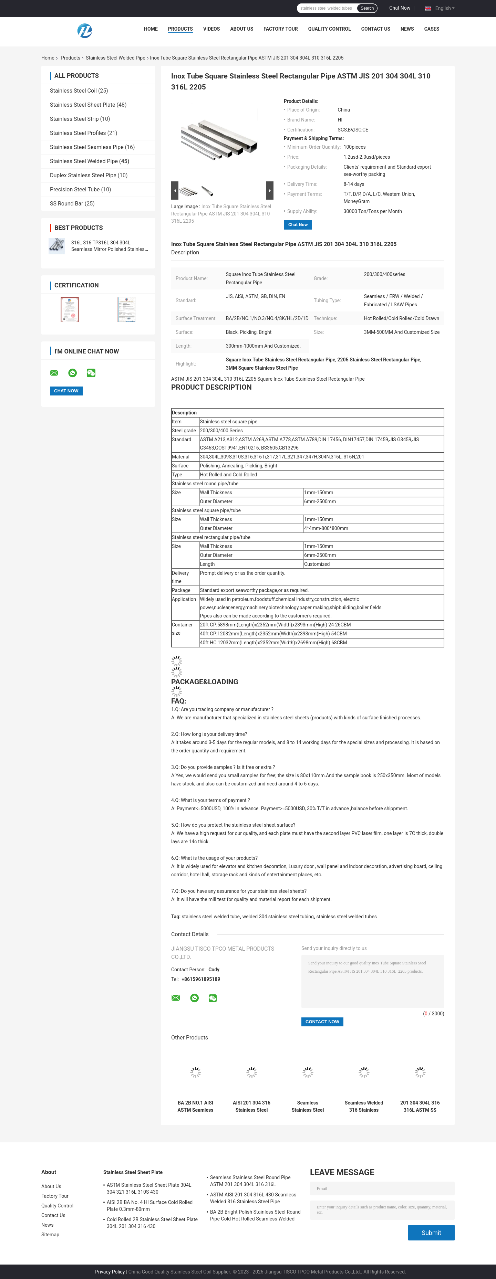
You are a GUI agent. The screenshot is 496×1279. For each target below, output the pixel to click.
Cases (432, 29)
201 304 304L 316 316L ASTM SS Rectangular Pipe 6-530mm (420, 1106)
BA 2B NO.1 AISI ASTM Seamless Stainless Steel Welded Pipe (196, 1106)
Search (367, 8)
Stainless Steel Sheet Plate (82, 105)
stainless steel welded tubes (346, 916)
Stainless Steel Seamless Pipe (87, 147)
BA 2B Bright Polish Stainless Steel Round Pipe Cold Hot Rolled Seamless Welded (255, 1215)
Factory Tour (281, 29)
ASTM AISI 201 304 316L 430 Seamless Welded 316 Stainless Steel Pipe (253, 1198)
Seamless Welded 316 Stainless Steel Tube (364, 1106)
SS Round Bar (66, 203)
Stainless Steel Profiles (78, 133)
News (407, 29)
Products (180, 29)
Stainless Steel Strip (74, 119)
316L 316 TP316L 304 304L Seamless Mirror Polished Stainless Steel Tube (109, 249)
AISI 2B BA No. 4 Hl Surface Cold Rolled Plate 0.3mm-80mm (150, 1205)
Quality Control (329, 29)
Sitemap (50, 1234)
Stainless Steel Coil (73, 90)
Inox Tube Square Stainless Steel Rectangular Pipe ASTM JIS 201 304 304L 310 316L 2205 (221, 214)
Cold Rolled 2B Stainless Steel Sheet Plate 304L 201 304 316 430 (152, 1223)
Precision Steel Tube (75, 189)
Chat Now (399, 8)
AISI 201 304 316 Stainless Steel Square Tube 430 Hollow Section (251, 1106)
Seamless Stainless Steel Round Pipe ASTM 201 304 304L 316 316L (308, 1106)
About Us (241, 29)
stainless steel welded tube (211, 916)
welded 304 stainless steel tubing (278, 916)
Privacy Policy (110, 1272)
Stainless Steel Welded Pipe (115, 58)
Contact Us (375, 29)
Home (151, 29)
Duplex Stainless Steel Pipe (83, 175)
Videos (211, 29)
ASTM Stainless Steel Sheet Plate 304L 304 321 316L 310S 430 (149, 1188)
